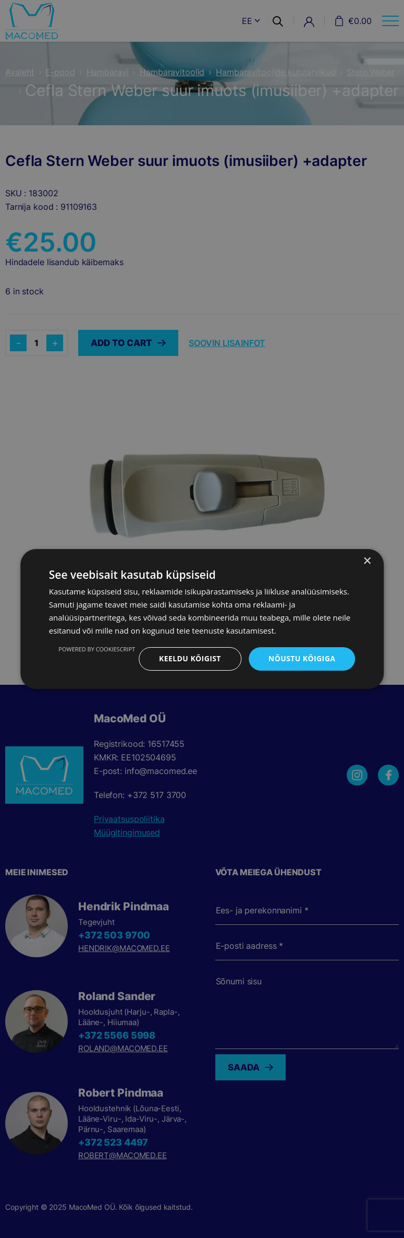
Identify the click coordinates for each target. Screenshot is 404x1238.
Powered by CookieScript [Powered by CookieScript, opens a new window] (96, 649)
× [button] (367, 561)
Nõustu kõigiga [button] (301, 658)
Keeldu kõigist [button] (190, 658)
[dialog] (202, 619)
